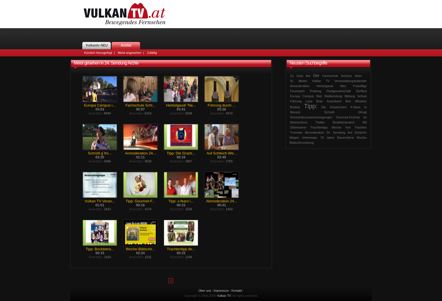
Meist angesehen (129, 52)
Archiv (126, 45)
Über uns (204, 290)
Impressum (221, 290)
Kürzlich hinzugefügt (98, 52)
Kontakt (236, 290)
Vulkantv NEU (97, 45)
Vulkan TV (124, 14)
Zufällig (152, 52)
